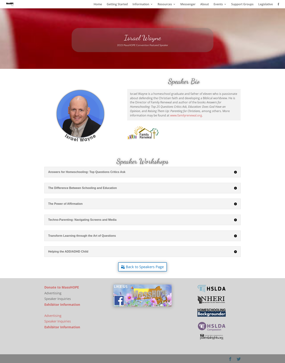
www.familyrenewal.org (186, 115)
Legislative (265, 4)
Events (218, 4)
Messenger (188, 4)
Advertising (52, 315)
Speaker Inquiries (57, 321)
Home (98, 4)
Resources (165, 4)
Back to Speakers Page (145, 266)
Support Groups (242, 4)
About (204, 4)
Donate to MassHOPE (61, 287)
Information (141, 4)
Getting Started (117, 4)
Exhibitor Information (62, 304)
